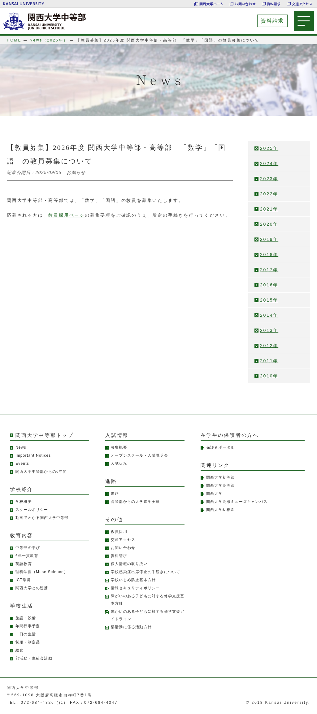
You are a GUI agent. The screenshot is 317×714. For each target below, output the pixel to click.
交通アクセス (302, 3)
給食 (19, 650)
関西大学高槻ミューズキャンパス (236, 501)
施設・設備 (25, 618)
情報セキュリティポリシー (135, 588)
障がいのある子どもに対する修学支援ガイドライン (148, 615)
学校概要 (23, 501)
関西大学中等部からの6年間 (41, 471)
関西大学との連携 (31, 588)
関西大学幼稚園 (220, 509)
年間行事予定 (27, 626)
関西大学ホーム (211, 3)
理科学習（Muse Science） (41, 572)
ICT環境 (23, 580)
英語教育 (23, 564)
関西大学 (214, 493)
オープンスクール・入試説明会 (139, 455)
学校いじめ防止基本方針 (133, 580)
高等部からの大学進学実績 (135, 501)
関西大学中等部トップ (44, 435)
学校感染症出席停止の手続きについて (145, 572)
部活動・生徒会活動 (33, 658)
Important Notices (33, 455)
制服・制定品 (27, 642)
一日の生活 (25, 634)
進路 (115, 493)
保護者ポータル (220, 447)
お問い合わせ (245, 3)
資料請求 (274, 3)
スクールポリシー (31, 509)
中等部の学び (27, 548)
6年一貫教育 (26, 556)
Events (22, 463)
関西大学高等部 (220, 485)
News (20, 447)
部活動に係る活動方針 (131, 627)
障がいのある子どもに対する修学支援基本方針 (148, 600)
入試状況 (119, 463)
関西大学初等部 (220, 477)
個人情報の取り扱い (129, 564)
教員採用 (119, 531)
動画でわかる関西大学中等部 (42, 518)
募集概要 (119, 447)
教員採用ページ (66, 215)
